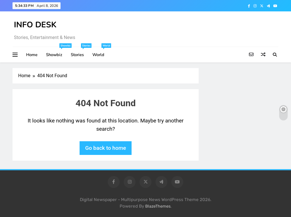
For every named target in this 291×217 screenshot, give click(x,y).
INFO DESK (35, 24)
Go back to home (105, 148)
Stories (79, 52)
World (100, 52)
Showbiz (56, 52)
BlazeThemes (158, 206)
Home (32, 55)
